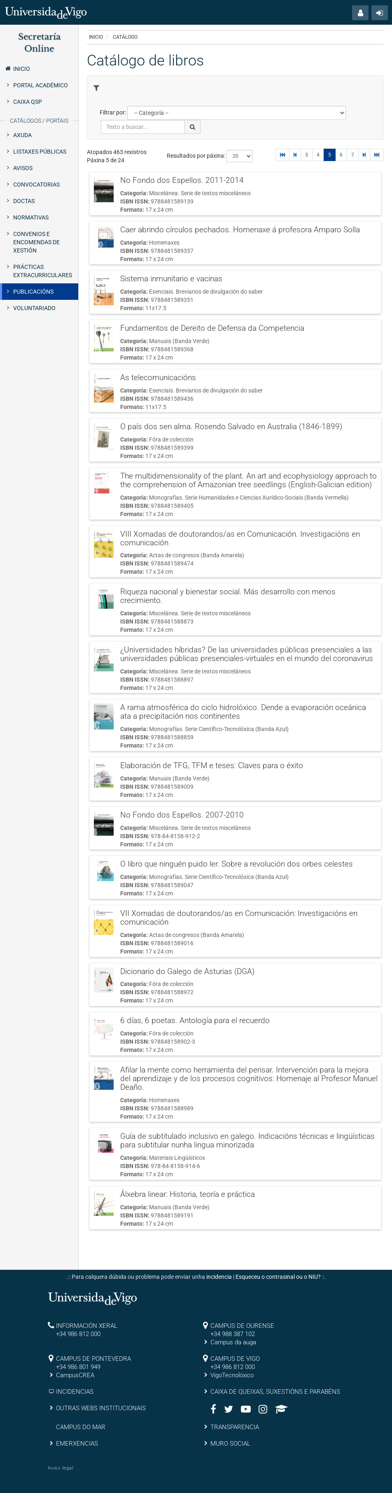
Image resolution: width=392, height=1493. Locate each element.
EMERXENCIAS (77, 1443)
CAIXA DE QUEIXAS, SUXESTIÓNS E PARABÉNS (275, 1391)
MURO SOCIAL (230, 1443)
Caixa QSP (27, 101)
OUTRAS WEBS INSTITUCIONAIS (101, 1408)
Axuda (22, 135)
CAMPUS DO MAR (80, 1427)
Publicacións (33, 291)
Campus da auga (233, 1342)
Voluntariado (34, 308)
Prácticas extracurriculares (42, 271)
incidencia (219, 1276)
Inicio (17, 68)
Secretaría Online (39, 43)
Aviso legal (60, 1468)
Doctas (24, 201)
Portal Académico (40, 85)
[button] (360, 12)
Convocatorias (36, 184)
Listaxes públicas (39, 151)
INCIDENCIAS (74, 1391)
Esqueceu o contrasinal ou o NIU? (278, 1276)
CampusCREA (75, 1375)
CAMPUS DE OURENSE (242, 1325)
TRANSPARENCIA (234, 1427)
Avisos (23, 168)
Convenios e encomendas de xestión (36, 242)
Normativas (31, 217)
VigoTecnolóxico (232, 1375)
